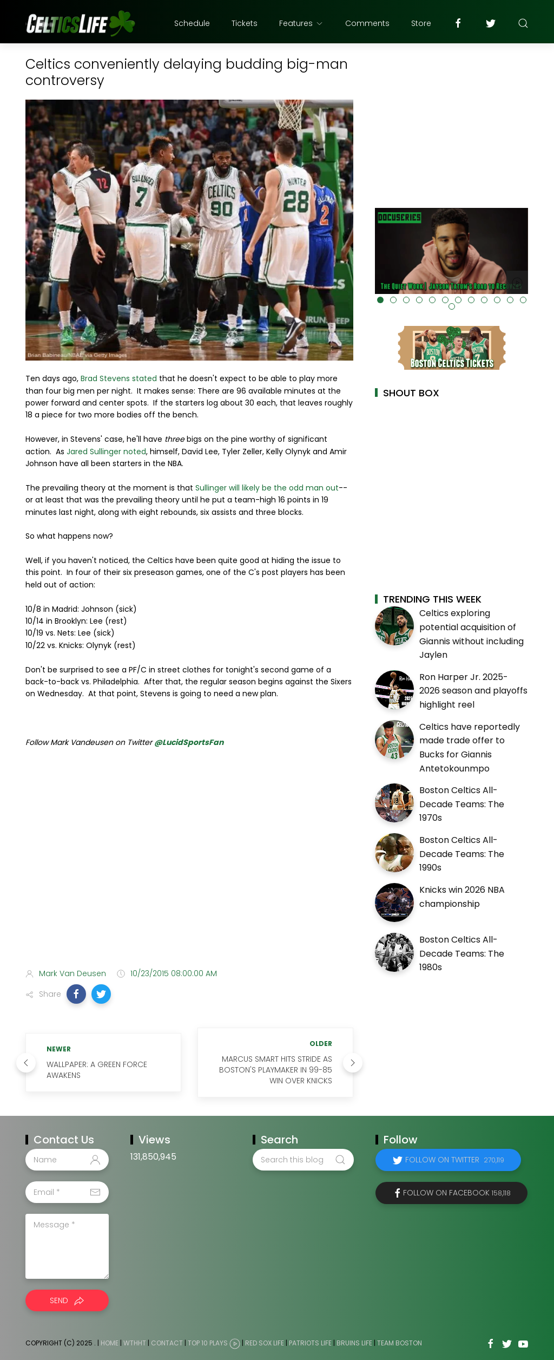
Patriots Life (310, 1343)
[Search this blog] (303, 1160)
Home (109, 1343)
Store (421, 23)
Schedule (192, 23)
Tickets (245, 23)
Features (301, 23)
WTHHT (134, 1343)
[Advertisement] (189, 874)
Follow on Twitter (454, 1159)
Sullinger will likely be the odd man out (267, 487)
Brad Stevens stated (119, 378)
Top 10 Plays (208, 1343)
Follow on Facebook (457, 1192)
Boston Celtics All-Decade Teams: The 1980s (461, 953)
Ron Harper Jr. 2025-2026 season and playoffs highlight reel (473, 691)
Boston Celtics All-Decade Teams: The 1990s (461, 854)
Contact (167, 1343)
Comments (367, 23)
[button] (76, 994)
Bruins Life (354, 1343)
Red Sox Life (264, 1343)
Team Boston (399, 1343)
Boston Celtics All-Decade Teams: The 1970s (461, 804)
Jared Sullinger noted (106, 451)
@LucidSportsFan (188, 742)
